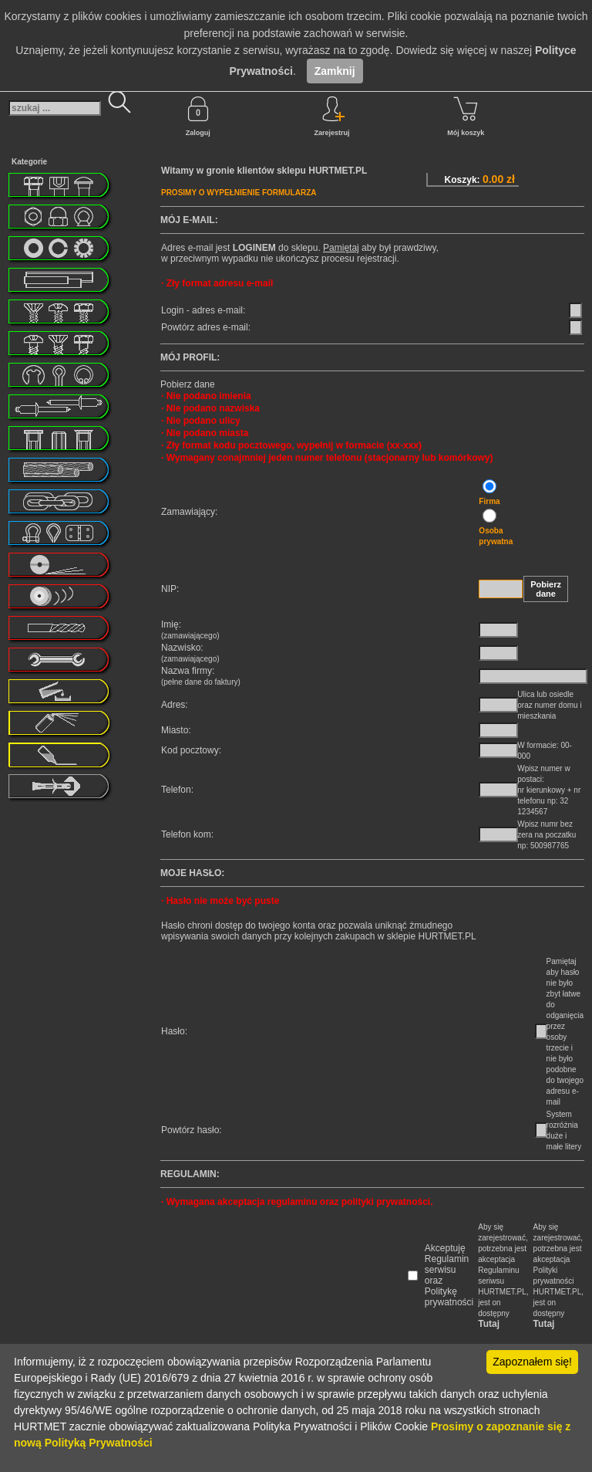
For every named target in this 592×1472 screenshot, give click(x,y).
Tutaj (489, 1323)
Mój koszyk (465, 116)
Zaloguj (198, 116)
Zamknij (334, 71)
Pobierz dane (545, 589)
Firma (489, 501)
